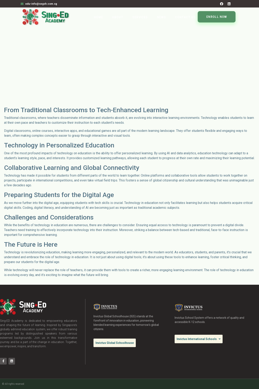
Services (140, 17)
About (117, 17)
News (161, 17)
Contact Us (185, 17)
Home (98, 17)
